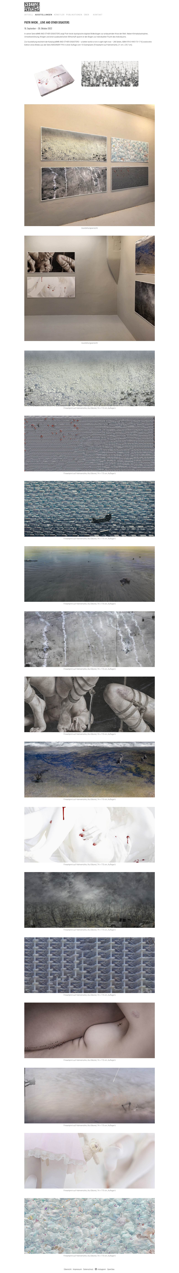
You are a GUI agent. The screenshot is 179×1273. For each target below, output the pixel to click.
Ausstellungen (43, 15)
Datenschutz (88, 1269)
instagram (102, 1269)
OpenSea (110, 1269)
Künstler (59, 15)
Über (86, 15)
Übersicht (67, 1269)
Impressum (77, 1269)
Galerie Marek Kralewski (32, 6)
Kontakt (97, 15)
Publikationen (74, 15)
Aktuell (28, 15)
